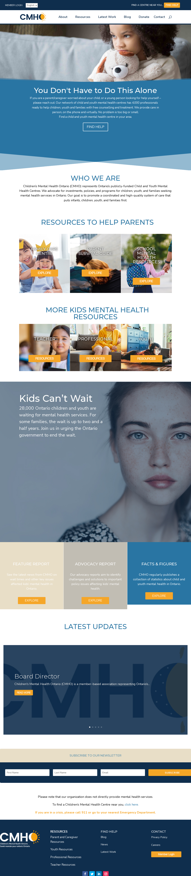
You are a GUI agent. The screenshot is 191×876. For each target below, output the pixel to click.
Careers (155, 845)
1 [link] (89, 727)
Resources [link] (82, 17)
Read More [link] (24, 692)
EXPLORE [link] (44, 273)
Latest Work (108, 852)
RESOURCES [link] (44, 358)
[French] (32, 5)
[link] (36, 17)
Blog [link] (127, 17)
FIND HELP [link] (172, 5)
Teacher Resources (62, 865)
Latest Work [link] (107, 17)
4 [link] (98, 727)
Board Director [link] (37, 676)
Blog (103, 837)
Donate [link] (144, 17)
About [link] (62, 17)
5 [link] (101, 727)
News (104, 844)
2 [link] (92, 727)
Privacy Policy (159, 837)
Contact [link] (159, 17)
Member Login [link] (13, 5)
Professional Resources (65, 857)
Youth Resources (61, 849)
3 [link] (95, 727)
